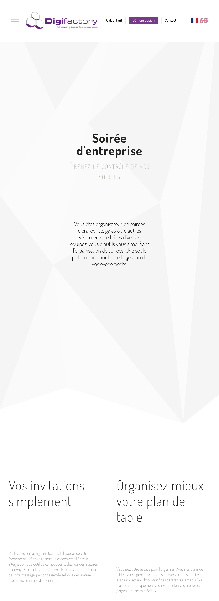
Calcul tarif (114, 20)
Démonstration (143, 20)
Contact (170, 20)
